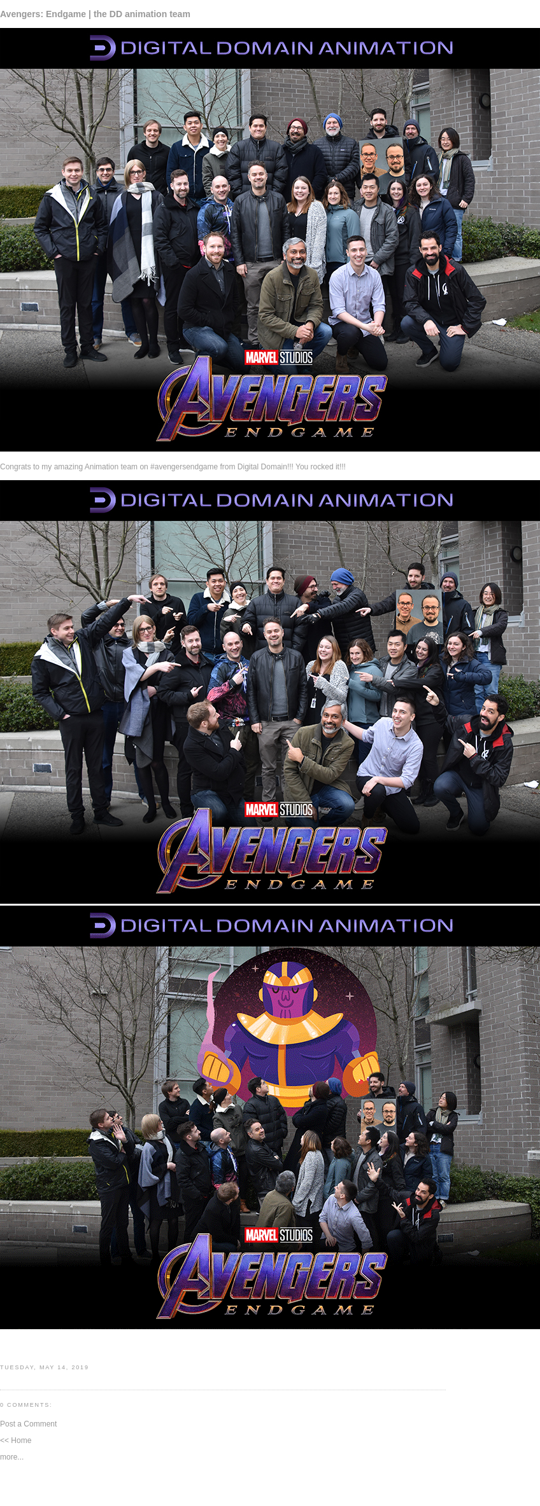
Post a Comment (28, 1424)
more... (12, 1457)
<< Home (15, 1440)
